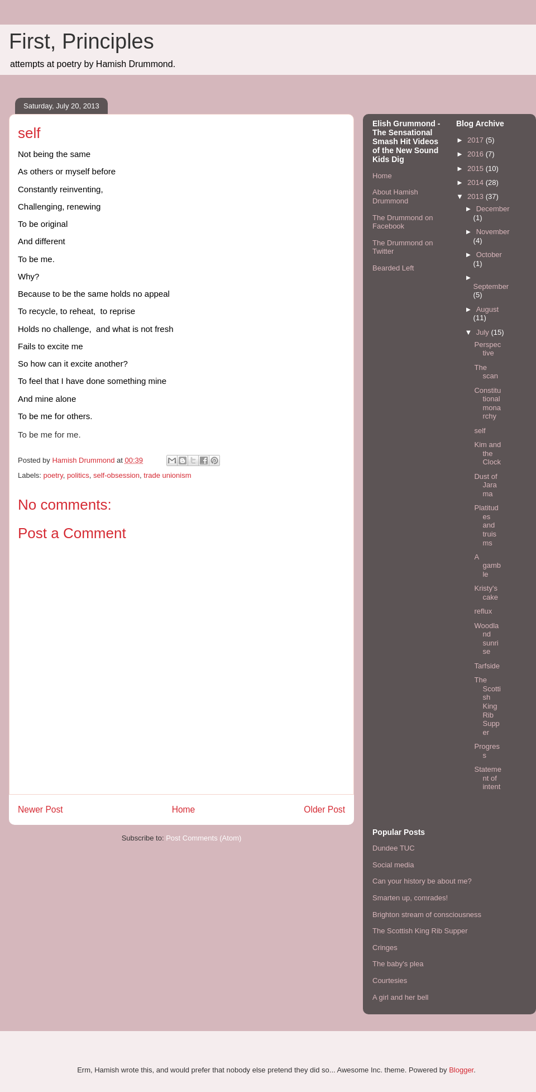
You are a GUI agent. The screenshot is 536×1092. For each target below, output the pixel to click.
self (479, 430)
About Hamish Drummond (395, 196)
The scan (485, 372)
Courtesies (389, 980)
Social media (393, 865)
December (493, 209)
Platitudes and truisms (486, 525)
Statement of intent (487, 778)
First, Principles (81, 41)
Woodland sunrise (486, 638)
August (487, 309)
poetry (53, 475)
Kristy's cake (485, 592)
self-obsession (116, 475)
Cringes (385, 947)
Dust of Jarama (485, 485)
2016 (476, 154)
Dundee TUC (393, 848)
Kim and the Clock (487, 453)
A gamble (487, 565)
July (483, 332)
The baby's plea (397, 964)
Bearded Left (393, 268)
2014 (476, 182)
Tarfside (487, 666)
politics (78, 475)
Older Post (324, 809)
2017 (476, 140)
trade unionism (167, 475)
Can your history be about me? (422, 881)
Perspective (487, 349)
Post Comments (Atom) (203, 838)
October (489, 254)
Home (183, 809)
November (493, 231)
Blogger (461, 1070)
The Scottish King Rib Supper (487, 706)
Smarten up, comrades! (410, 898)
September (491, 286)
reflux (483, 611)
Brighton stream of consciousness (426, 914)
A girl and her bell (400, 997)
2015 (476, 168)
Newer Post (40, 809)
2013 (476, 196)
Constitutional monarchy (487, 403)
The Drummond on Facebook (402, 222)
